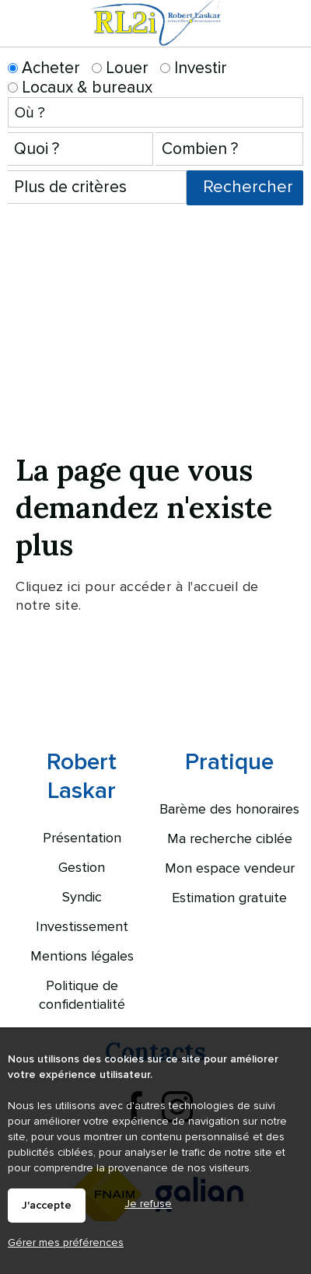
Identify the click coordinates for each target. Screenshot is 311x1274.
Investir (193, 68)
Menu (289, 37)
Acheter (44, 68)
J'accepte (47, 1205)
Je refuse (148, 1203)
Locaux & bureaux (80, 87)
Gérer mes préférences (66, 1242)
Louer (120, 68)
